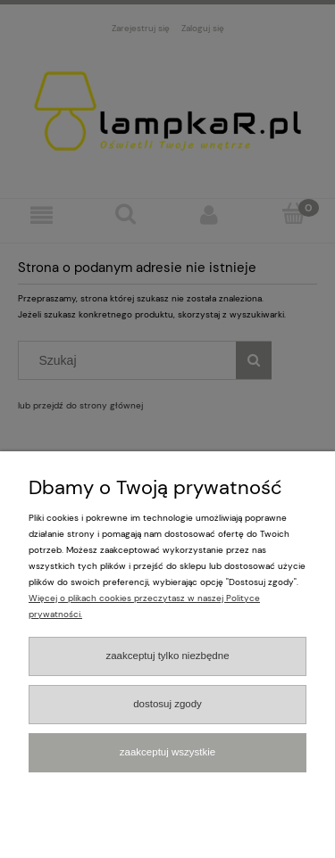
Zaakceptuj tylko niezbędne (167, 655)
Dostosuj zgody (167, 703)
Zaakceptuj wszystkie (167, 752)
